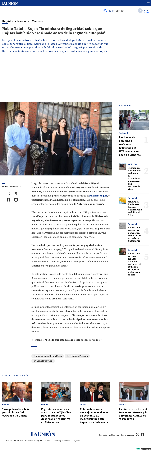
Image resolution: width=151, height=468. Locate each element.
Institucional (114, 435)
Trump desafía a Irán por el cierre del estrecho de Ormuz (15, 412)
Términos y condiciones (61, 440)
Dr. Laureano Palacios (77, 356)
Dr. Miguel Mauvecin (43, 361)
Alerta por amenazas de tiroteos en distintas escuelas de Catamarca (134, 234)
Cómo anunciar (127, 435)
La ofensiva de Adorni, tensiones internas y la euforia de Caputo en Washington (133, 414)
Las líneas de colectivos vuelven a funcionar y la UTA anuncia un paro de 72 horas (130, 146)
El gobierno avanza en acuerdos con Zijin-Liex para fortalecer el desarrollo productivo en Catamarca (56, 416)
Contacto (103, 435)
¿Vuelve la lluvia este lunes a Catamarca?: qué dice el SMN (135, 208)
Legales (76, 440)
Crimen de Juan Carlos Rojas (48, 356)
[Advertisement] (75, 79)
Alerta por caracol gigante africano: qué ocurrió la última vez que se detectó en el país (134, 264)
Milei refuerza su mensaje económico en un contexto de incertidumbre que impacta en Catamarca (94, 416)
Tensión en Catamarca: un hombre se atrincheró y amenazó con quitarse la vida (134, 179)
